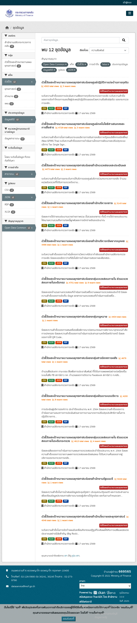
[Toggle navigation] (129, 13)
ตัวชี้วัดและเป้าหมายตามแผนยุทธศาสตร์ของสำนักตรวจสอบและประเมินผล (83, 165)
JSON (59, 108)
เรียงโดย (84, 50)
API (65, 555)
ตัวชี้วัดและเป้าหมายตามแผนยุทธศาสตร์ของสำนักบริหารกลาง (77, 203)
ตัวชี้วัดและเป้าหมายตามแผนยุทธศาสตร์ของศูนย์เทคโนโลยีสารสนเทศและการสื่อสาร (82, 126)
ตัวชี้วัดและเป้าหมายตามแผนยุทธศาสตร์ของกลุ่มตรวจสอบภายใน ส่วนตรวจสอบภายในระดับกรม (84, 281)
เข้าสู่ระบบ (127, 2)
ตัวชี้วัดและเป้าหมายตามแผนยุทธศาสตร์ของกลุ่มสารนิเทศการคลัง (79, 358)
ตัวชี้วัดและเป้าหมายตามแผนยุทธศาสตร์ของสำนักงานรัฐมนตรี (77, 479)
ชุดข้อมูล (18, 28)
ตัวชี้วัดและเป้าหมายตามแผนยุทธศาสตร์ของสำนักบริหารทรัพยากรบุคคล (83, 241)
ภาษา (82, 581)
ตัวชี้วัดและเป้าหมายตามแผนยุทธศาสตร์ (113, 91)
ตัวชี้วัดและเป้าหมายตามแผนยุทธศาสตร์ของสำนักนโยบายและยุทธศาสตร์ (83, 516)
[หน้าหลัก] (7, 28)
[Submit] (124, 40)
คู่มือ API (75, 555)
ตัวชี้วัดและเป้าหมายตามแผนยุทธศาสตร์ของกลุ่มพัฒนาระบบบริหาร (80, 396)
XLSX (51, 108)
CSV (44, 108)
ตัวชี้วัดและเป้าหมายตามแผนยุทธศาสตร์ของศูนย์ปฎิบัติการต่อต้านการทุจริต (85, 82)
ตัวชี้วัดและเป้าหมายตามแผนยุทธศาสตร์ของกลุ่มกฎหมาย (74, 316)
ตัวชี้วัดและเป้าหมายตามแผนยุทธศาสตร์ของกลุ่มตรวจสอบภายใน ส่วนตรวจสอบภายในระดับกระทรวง (84, 439)
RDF (65, 108)
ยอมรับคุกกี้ (68, 619)
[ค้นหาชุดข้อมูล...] (80, 40)
